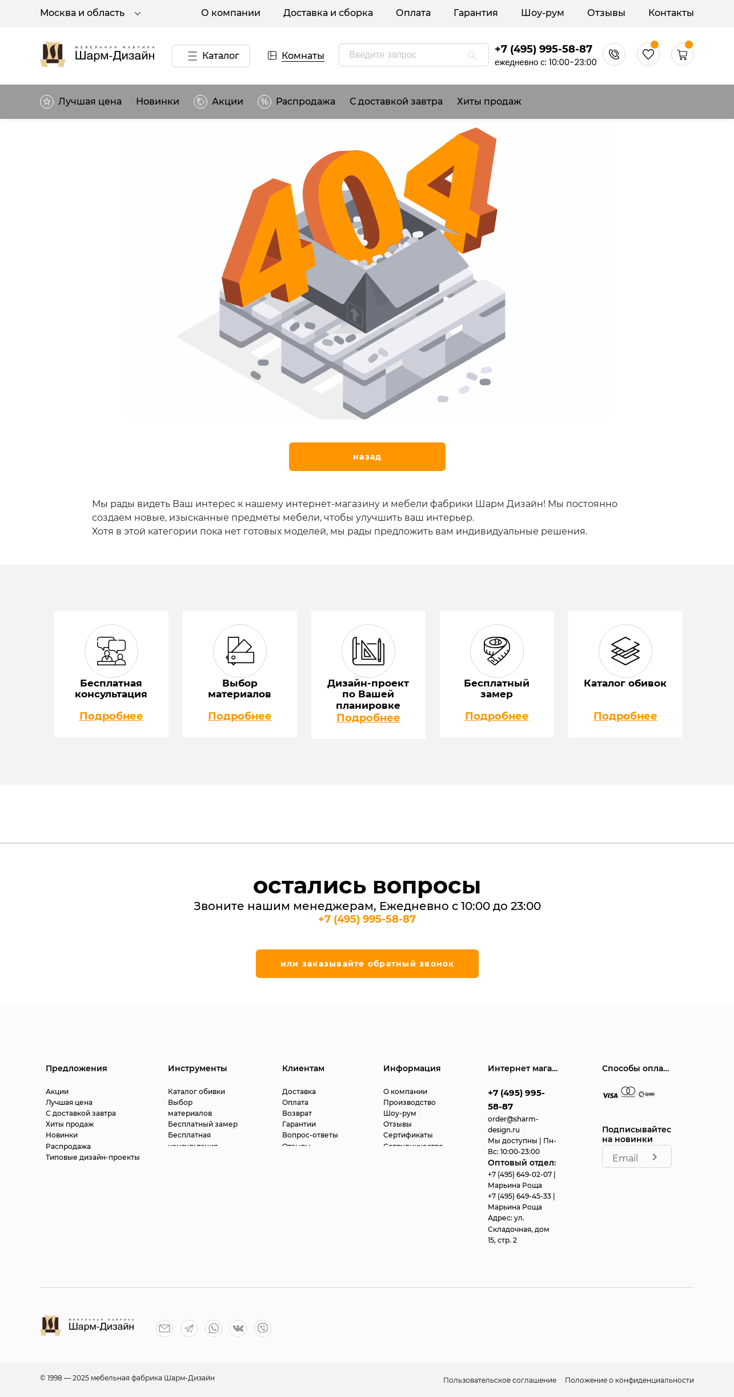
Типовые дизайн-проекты (93, 1157)
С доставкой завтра (396, 101)
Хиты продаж (489, 101)
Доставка (299, 1091)
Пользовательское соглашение (500, 1380)
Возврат (297, 1113)
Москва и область (92, 13)
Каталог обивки (196, 1091)
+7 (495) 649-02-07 (520, 1174)
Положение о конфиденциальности (629, 1380)
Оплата (413, 12)
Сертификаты (408, 1135)
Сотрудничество (413, 1146)
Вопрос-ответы (310, 1135)
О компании (230, 12)
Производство (409, 1102)
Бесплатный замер (203, 1124)
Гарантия (476, 12)
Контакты (671, 12)
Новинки (157, 101)
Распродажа (68, 1146)
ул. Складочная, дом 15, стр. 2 (519, 1229)
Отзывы (606, 12)
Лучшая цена (81, 102)
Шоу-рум (542, 12)
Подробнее (111, 716)
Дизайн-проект (196, 1157)
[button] (682, 62)
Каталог (211, 56)
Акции (218, 102)
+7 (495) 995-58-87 (543, 49)
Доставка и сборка (328, 12)
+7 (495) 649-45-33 (520, 1196)
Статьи (294, 1157)
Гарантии (299, 1124)
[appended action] (472, 55)
